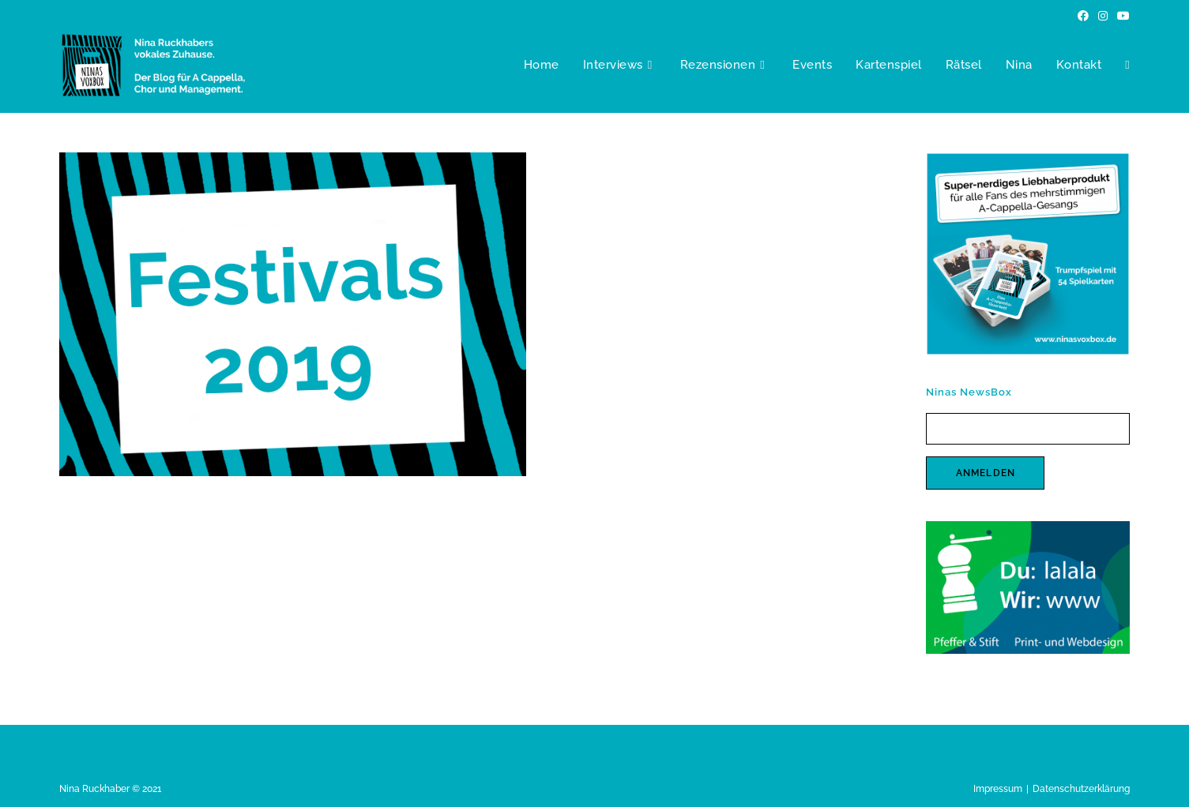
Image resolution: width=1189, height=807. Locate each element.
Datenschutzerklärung (1081, 788)
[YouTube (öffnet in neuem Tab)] (1121, 16)
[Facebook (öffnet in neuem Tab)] (1083, 16)
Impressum (997, 788)
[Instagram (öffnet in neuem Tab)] (1102, 16)
